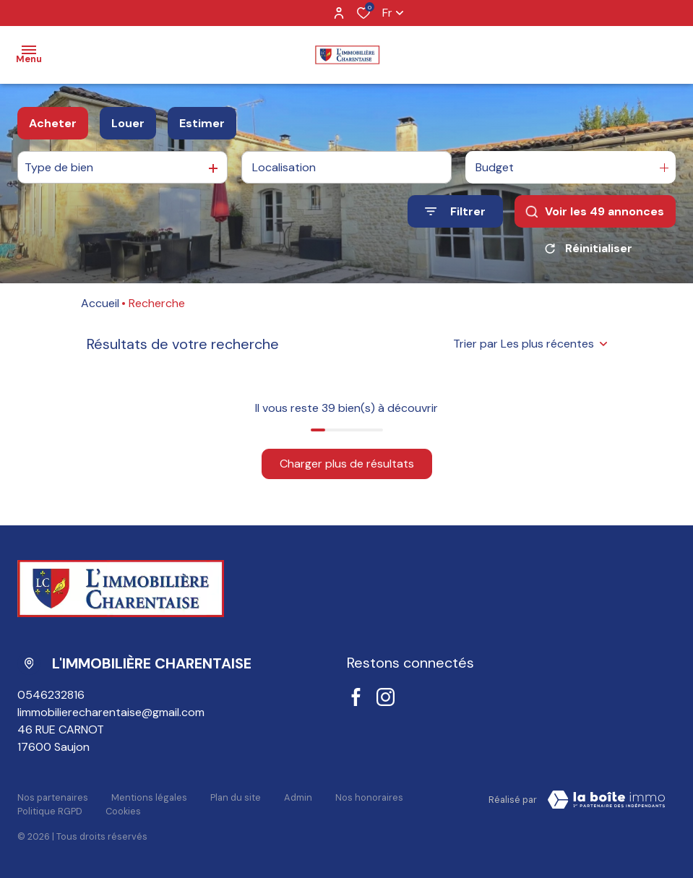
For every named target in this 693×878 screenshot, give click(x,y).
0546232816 (51, 694)
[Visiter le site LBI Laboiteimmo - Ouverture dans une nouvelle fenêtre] (606, 800)
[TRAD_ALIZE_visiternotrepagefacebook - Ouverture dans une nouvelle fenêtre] (356, 697)
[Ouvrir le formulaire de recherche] (455, 211)
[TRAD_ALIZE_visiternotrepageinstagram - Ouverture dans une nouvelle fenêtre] (385, 697)
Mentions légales (149, 797)
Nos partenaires (52, 797)
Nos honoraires (369, 797)
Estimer (202, 123)
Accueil (100, 303)
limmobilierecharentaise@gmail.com (111, 712)
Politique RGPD (49, 811)
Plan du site (235, 797)
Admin (298, 797)
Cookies (123, 811)
